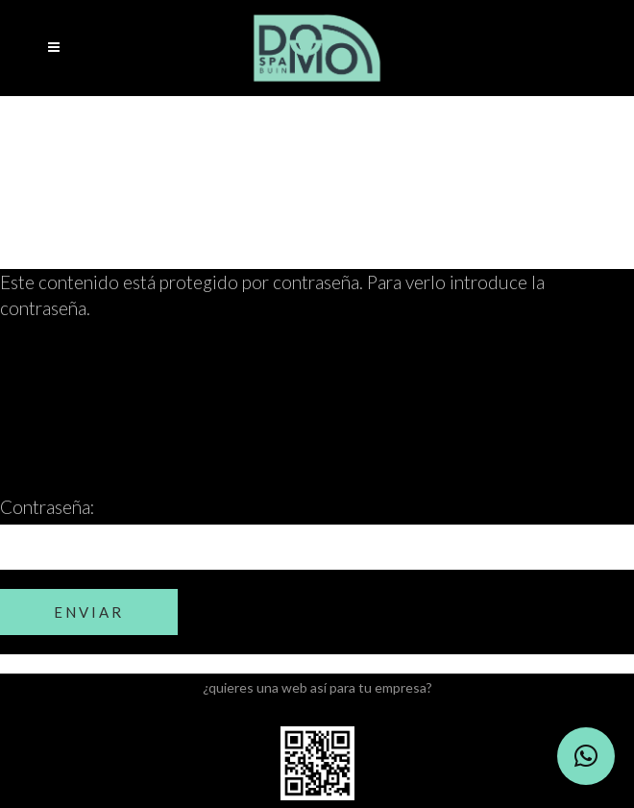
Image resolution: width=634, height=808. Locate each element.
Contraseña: (317, 533)
